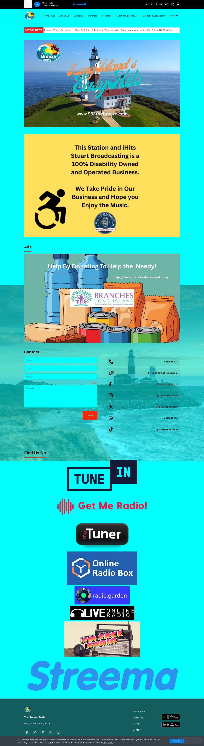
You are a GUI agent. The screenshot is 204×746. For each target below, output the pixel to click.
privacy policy (106, 742)
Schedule (79, 15)
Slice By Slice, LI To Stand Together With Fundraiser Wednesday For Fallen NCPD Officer (132, 30)
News (136, 723)
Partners (92, 15)
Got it (176, 741)
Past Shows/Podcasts (127, 15)
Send (90, 415)
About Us (64, 15)
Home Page (49, 15)
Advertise (106, 15)
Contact (137, 729)
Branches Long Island (154, 15)
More (174, 15)
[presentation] (45, 415)
